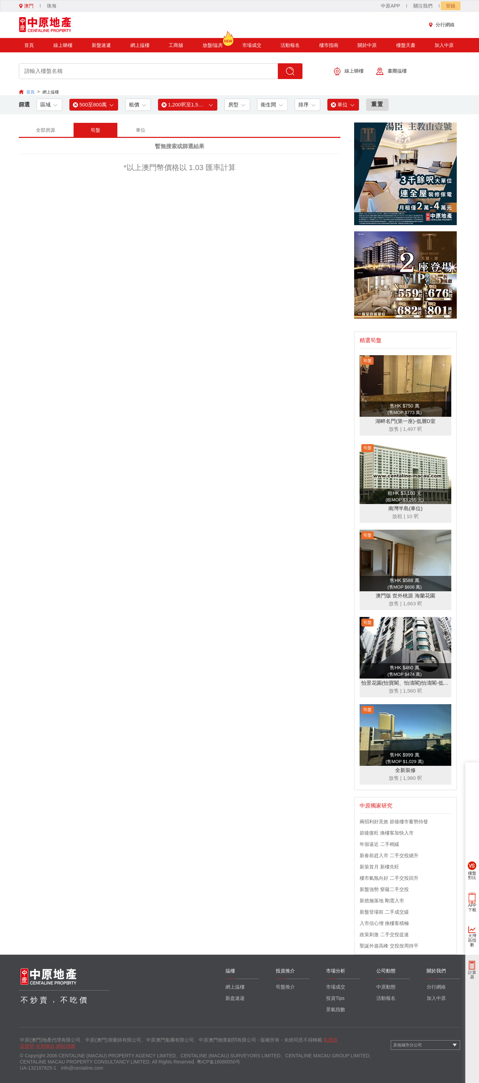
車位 (140, 130)
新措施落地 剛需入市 (382, 900)
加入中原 (444, 45)
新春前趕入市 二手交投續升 (389, 855)
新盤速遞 (101, 45)
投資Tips (335, 998)
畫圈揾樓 (391, 71)
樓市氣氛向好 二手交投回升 (389, 878)
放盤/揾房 (213, 43)
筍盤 (95, 130)
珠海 (51, 6)
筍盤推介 (285, 987)
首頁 (29, 45)
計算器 (472, 974)
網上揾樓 (140, 45)
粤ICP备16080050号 (219, 1062)
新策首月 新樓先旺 (379, 866)
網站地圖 (65, 1046)
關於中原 (367, 45)
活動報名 (290, 45)
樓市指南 (328, 45)
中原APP (390, 6)
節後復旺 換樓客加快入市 (387, 833)
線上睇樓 (63, 45)
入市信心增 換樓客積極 (384, 923)
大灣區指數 (472, 940)
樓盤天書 (405, 45)
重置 (377, 104)
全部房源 (45, 130)
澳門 (26, 6)
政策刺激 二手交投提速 (384, 934)
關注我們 (422, 6)
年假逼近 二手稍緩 (379, 844)
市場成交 (251, 45)
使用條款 (45, 1046)
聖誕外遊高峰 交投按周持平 (389, 946)
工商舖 (176, 45)
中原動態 (386, 987)
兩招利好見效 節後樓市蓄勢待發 (394, 821)
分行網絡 (443, 24)
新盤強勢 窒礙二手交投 (384, 889)
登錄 (450, 6)
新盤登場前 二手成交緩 (384, 912)
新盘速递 (235, 998)
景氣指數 (335, 1009)
